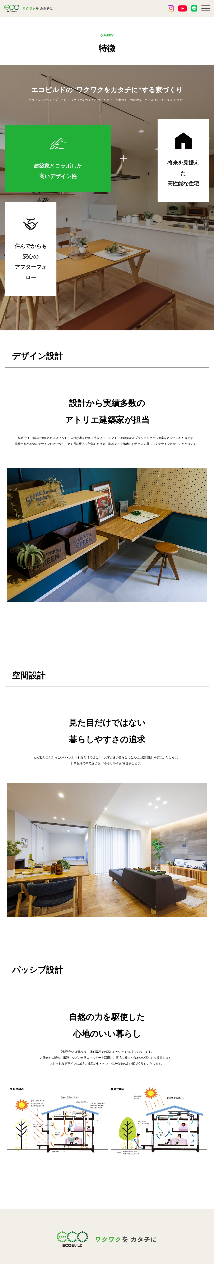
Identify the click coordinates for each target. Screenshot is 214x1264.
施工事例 (97, 1186)
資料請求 (97, 1216)
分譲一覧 (97, 1194)
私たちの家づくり (66, 1186)
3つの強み (60, 1209)
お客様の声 (99, 1201)
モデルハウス (63, 1224)
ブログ (96, 1209)
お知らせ (59, 1194)
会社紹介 (132, 1186)
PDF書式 (127, 1244)
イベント (59, 1201)
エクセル (87, 1244)
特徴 (56, 1216)
